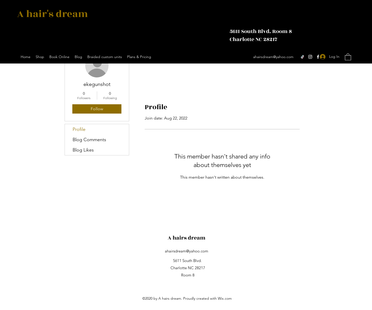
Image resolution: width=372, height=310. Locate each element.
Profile (79, 129)
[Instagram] (310, 56)
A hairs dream (186, 238)
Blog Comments (89, 139)
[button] (348, 56)
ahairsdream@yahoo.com (273, 56)
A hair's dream (53, 14)
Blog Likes (83, 150)
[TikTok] (302, 56)
